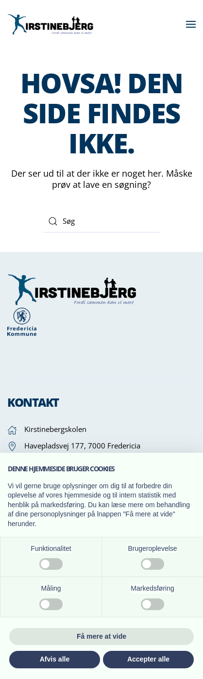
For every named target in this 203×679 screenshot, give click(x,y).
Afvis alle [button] (54, 659)
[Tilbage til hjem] (52, 24)
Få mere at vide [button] (101, 636)
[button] (191, 24)
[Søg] (101, 221)
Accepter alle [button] (148, 659)
